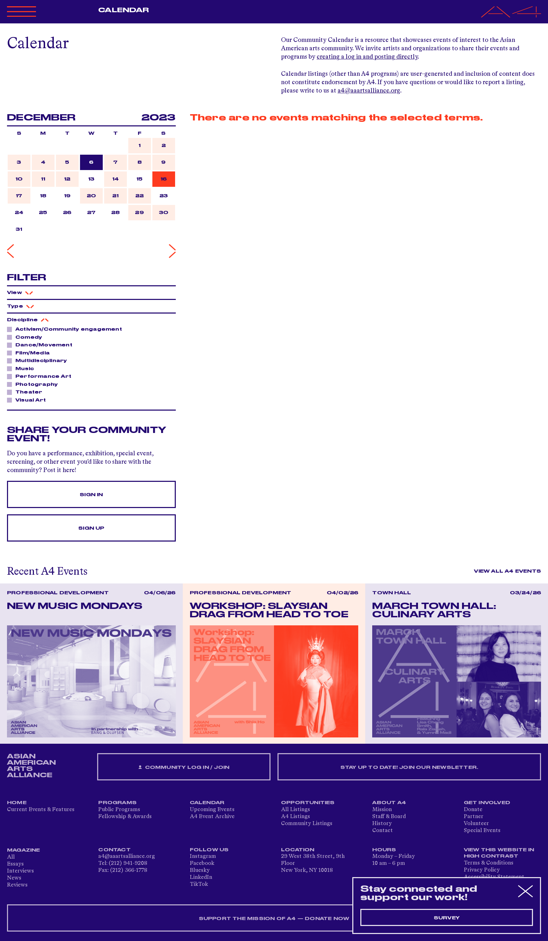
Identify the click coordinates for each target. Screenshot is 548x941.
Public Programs (119, 810)
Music (22, 368)
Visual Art (28, 400)
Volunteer (476, 823)
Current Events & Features (40, 810)
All (11, 857)
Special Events (482, 830)
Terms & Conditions (488, 863)
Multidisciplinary (39, 360)
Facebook (202, 863)
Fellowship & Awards (125, 816)
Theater (27, 392)
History (382, 823)
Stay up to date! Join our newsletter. (409, 767)
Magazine (23, 850)
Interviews (20, 871)
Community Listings (306, 823)
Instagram (203, 856)
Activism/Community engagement (67, 329)
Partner (473, 816)
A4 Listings (295, 816)
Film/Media (30, 352)
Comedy (26, 337)
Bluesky (200, 870)
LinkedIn (201, 877)
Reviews (17, 885)
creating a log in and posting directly (367, 57)
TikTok (199, 884)
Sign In (91, 495)
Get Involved (487, 803)
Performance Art (41, 376)
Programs (117, 803)
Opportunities (308, 803)
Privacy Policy (482, 870)
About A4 (389, 803)
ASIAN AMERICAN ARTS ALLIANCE (31, 765)
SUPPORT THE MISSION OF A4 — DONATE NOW (274, 919)
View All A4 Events (507, 571)
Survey (447, 918)
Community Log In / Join (183, 767)
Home (17, 803)
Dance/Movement (42, 344)
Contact (382, 830)
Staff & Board (389, 816)
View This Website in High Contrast (499, 853)
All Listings (295, 810)
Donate (473, 810)
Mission (382, 810)
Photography (34, 384)
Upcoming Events (212, 810)
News (14, 878)
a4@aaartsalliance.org (369, 91)
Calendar (123, 10)
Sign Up (91, 528)
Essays (15, 864)
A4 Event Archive (212, 816)
